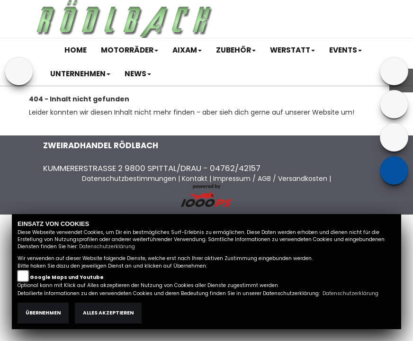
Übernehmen (43, 312)
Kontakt (302, 8)
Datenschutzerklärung (107, 246)
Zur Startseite (51, 126)
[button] (129, 50)
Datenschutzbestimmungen (129, 178)
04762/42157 (235, 168)
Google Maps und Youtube (67, 277)
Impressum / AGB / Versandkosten (270, 178)
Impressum (243, 8)
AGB (276, 8)
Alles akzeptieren (108, 312)
